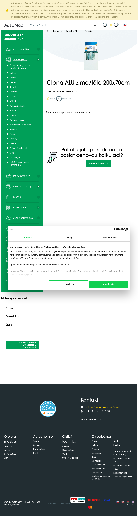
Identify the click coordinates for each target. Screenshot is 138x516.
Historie (95, 445)
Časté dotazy (12, 316)
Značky (9, 308)
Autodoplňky (72, 31)
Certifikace (96, 453)
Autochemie (53, 31)
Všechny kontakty (89, 419)
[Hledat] (95, 25)
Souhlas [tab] (28, 237)
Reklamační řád (120, 473)
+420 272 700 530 (98, 411)
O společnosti (102, 437)
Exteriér (89, 31)
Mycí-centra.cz (98, 465)
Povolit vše (108, 284)
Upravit (69, 284)
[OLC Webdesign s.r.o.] (59, 503)
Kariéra (116, 445)
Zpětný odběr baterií (122, 477)
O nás (94, 441)
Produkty (8, 446)
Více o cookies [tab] (110, 237)
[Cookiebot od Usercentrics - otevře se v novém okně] (116, 230)
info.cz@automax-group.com (103, 407)
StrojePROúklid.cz (70, 458)
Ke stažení (96, 461)
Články (9, 325)
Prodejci (95, 449)
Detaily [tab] (69, 237)
